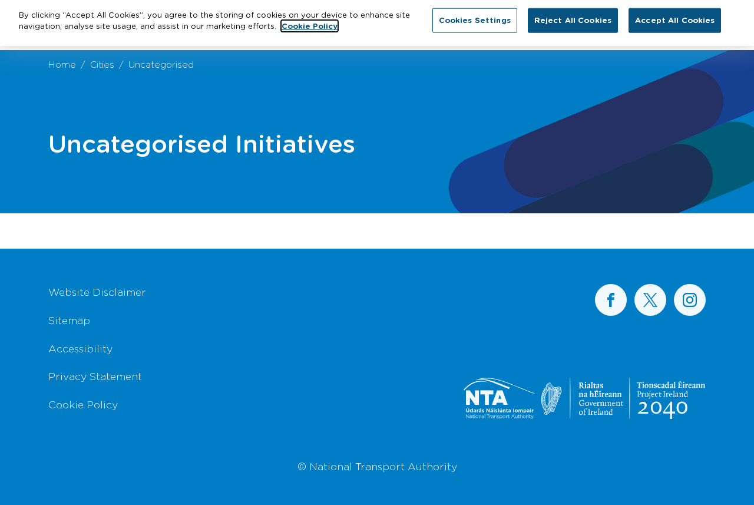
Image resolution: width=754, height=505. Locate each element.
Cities (102, 64)
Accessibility (80, 348)
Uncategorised (161, 64)
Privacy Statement (95, 375)
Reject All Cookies (572, 17)
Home (62, 64)
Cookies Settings (475, 17)
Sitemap (69, 319)
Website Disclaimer (97, 291)
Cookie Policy (83, 404)
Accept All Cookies (675, 17)
